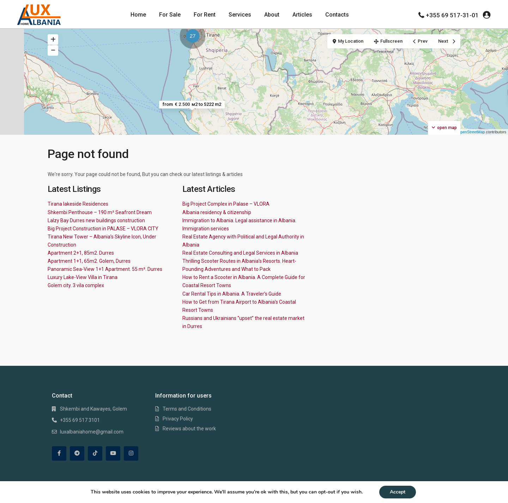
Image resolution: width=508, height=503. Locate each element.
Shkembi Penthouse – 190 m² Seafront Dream (100, 212)
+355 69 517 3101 (80, 420)
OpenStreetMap (471, 132)
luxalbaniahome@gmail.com (91, 432)
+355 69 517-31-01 (452, 15)
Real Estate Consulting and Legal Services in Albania (240, 253)
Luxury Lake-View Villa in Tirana (82, 277)
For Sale (170, 14)
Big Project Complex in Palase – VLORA (226, 204)
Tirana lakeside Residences (78, 204)
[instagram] (131, 453)
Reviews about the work (189, 428)
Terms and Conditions (187, 409)
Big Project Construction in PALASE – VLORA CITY (103, 228)
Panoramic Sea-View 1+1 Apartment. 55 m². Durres (105, 269)
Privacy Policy (178, 419)
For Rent (205, 14)
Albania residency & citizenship (216, 212)
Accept (397, 492)
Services (240, 14)
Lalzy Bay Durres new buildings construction (96, 220)
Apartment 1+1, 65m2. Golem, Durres (89, 261)
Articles (302, 14)
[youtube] (113, 453)
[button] (194, 37)
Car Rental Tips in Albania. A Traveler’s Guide (231, 294)
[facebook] (59, 453)
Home (138, 14)
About (271, 14)
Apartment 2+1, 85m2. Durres (81, 253)
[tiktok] (95, 453)
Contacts (337, 14)
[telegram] (77, 453)
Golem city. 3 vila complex (76, 285)
